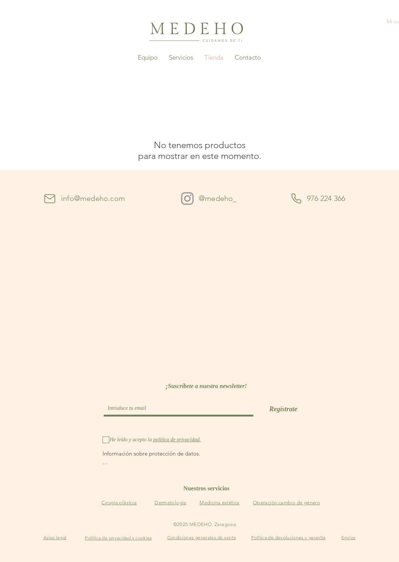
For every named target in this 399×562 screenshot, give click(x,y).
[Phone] (296, 198)
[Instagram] (187, 198)
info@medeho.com (93, 198)
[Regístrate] (283, 409)
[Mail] (49, 198)
